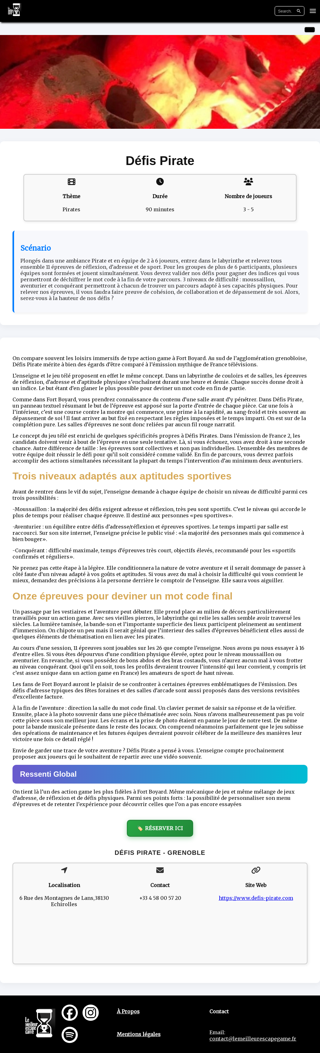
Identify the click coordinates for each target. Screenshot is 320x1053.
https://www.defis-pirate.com (256, 898)
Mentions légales (139, 1034)
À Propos (128, 1011)
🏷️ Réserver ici (160, 828)
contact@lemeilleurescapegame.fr (252, 1038)
